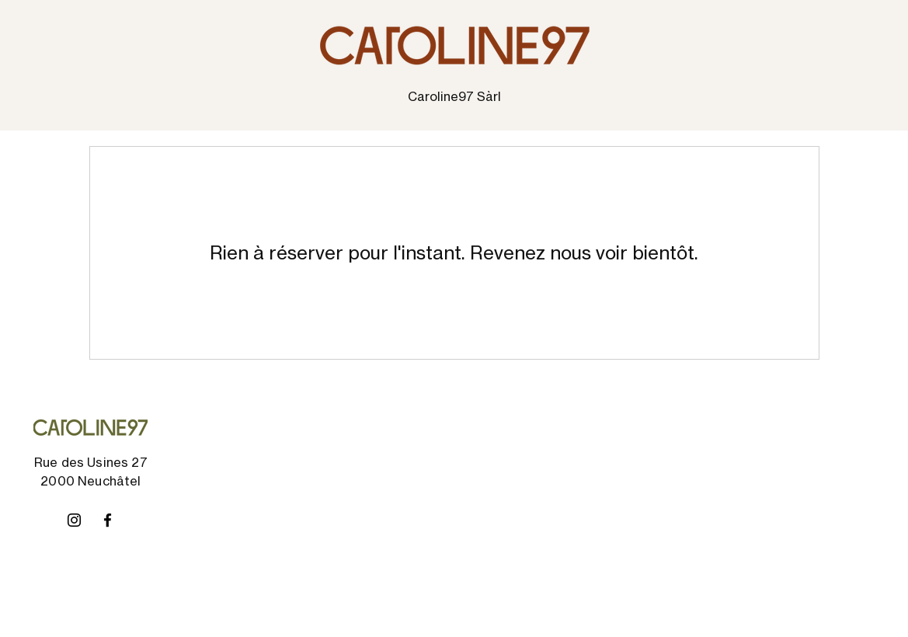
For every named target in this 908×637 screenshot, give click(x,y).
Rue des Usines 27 (91, 462)
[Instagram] (74, 520)
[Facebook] (108, 520)
